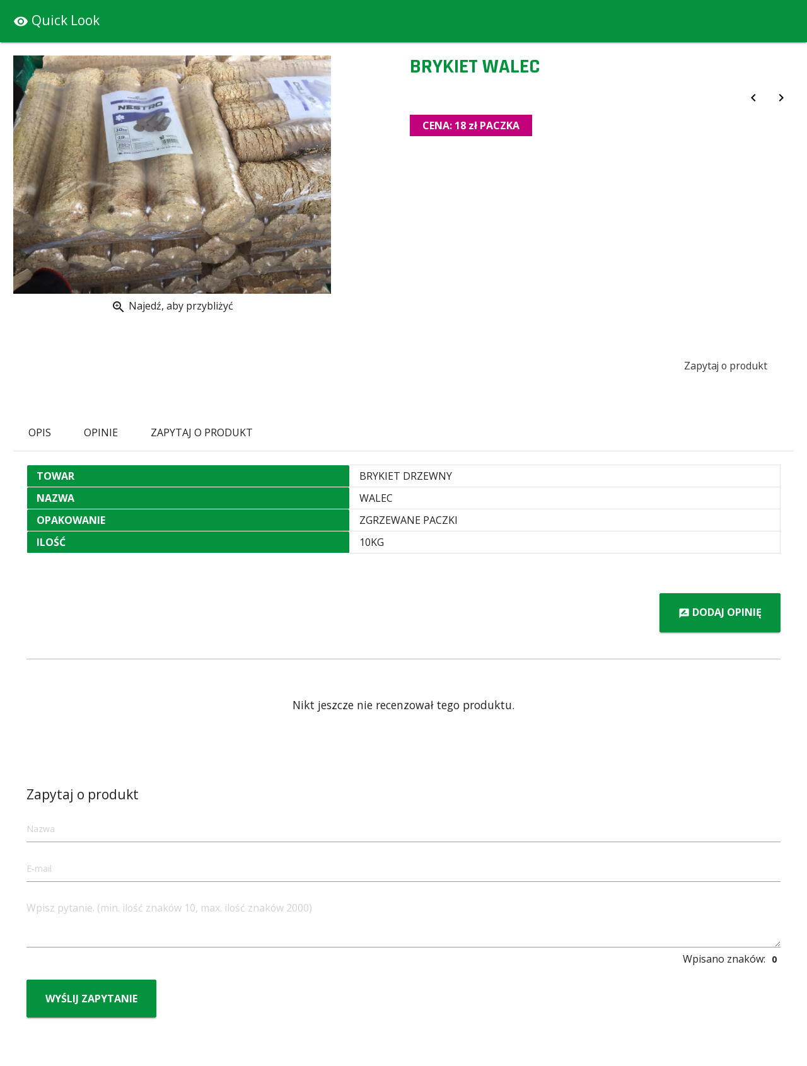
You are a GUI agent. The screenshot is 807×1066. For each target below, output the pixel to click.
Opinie (101, 432)
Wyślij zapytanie (91, 998)
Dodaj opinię (720, 613)
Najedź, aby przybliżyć (172, 307)
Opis (39, 432)
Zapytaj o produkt (724, 366)
